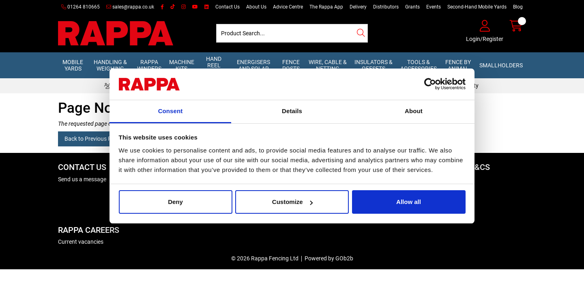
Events (433, 7)
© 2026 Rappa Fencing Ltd (264, 258)
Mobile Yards (72, 65)
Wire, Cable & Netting (328, 65)
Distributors (386, 7)
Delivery (358, 7)
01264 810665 (80, 7)
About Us (256, 7)
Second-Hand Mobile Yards (477, 7)
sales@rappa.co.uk (130, 7)
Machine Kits (181, 65)
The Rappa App (326, 7)
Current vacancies (80, 241)
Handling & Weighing (110, 65)
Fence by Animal (458, 65)
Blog (518, 7)
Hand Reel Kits (213, 65)
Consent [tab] (170, 110)
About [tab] (414, 110)
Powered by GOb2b (329, 258)
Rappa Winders (149, 65)
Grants (412, 7)
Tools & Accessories (418, 65)
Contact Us (227, 7)
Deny (175, 201)
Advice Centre (288, 7)
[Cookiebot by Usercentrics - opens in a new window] (430, 84)
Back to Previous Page (92, 138)
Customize (292, 201)
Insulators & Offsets (373, 65)
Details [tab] (292, 110)
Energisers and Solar (253, 65)
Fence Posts (291, 65)
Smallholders (501, 65)
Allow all (408, 201)
